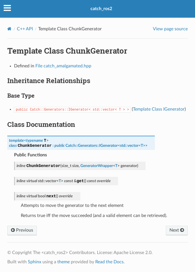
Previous (22, 230)
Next (176, 230)
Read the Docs (109, 262)
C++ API (25, 29)
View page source (170, 29)
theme (63, 262)
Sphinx (34, 262)
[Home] (9, 28)
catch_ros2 (101, 8)
